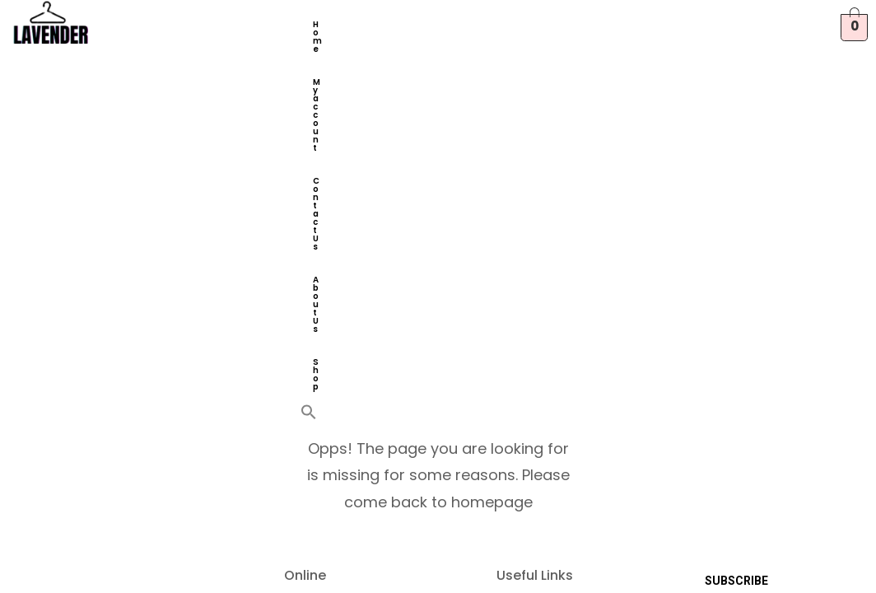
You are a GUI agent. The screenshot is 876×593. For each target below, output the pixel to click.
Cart (297, 258)
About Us (334, 57)
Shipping (524, 375)
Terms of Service (546, 285)
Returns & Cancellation (533, 343)
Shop (393, 57)
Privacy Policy (538, 311)
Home (327, 24)
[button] (425, 53)
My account (393, 24)
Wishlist (309, 311)
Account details (329, 390)
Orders (306, 364)
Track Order (534, 428)
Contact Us (472, 24)
